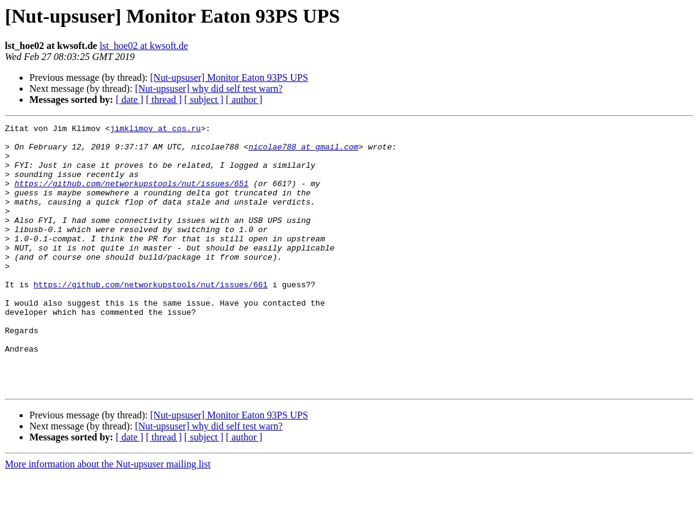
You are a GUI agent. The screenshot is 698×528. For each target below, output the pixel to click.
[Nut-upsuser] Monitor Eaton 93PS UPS (229, 77)
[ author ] (244, 99)
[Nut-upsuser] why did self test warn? (208, 88)
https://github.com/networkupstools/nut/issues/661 (151, 317)
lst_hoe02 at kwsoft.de (144, 45)
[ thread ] (164, 99)
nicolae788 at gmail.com (303, 151)
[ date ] (129, 99)
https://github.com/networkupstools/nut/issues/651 (132, 196)
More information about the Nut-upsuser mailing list (108, 517)
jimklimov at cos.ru (155, 129)
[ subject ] (203, 99)
